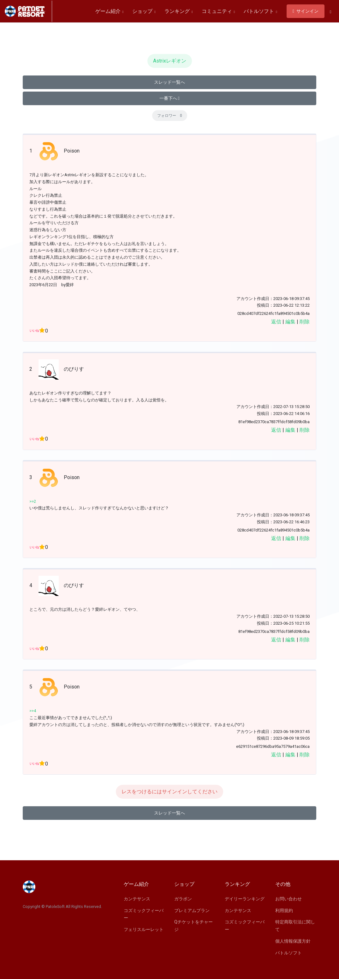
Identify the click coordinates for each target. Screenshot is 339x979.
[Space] (28, 11)
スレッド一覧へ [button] (169, 82)
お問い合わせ (288, 898)
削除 (305, 322)
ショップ (144, 11)
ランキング (178, 11)
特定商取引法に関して (295, 925)
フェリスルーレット (144, 929)
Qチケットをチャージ (193, 925)
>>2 (32, 501)
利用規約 (284, 910)
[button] (330, 11)
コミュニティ (218, 11)
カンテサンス (137, 898)
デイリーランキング (245, 898)
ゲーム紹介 (109, 11)
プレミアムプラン (192, 910)
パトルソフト (260, 11)
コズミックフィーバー (144, 914)
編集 (290, 322)
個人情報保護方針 (293, 941)
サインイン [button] (305, 11)
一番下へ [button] (169, 98)
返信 (276, 322)
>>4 (32, 710)
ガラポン (183, 898)
